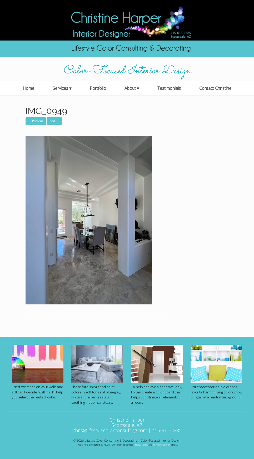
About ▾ (131, 88)
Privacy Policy (141, 444)
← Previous (35, 121)
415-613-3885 (167, 430)
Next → (54, 121)
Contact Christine (215, 88)
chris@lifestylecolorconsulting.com (110, 430)
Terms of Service (162, 444)
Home (28, 88)
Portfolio (98, 88)
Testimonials (169, 88)
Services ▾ (62, 88)
